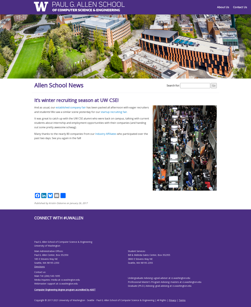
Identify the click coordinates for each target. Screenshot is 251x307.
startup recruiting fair (114, 112)
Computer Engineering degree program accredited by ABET (65, 289)
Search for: (173, 85)
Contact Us (240, 7)
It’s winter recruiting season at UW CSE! (76, 100)
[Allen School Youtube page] (36, 232)
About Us (223, 7)
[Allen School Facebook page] (35, 232)
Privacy (172, 300)
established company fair (71, 107)
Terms (182, 300)
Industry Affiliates (105, 134)
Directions (39, 266)
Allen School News (58, 85)
